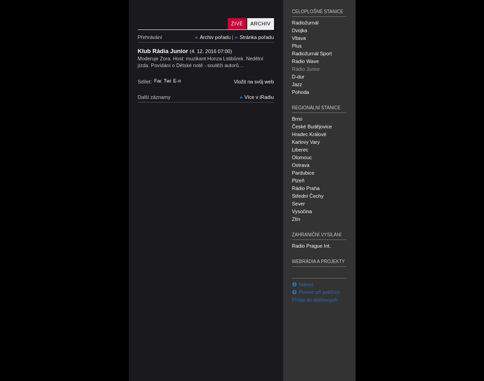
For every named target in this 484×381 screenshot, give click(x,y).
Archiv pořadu (215, 37)
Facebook (157, 80)
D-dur (298, 76)
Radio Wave (305, 61)
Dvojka (300, 30)
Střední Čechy (308, 196)
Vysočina (302, 211)
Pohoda (300, 92)
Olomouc (302, 157)
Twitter (167, 80)
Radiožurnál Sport (312, 53)
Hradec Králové (309, 134)
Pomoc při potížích (316, 292)
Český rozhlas (153, 373)
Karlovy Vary (306, 142)
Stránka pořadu (257, 37)
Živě (237, 23)
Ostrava (301, 165)
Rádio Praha (306, 188)
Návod (302, 284)
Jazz (297, 84)
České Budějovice (312, 126)
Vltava (299, 38)
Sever (298, 203)
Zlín (296, 219)
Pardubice (303, 173)
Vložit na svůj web (254, 81)
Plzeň (298, 180)
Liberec (300, 149)
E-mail (177, 80)
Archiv (260, 23)
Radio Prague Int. (311, 246)
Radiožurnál (305, 22)
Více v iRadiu (259, 97)
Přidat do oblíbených (314, 300)
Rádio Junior (181, 14)
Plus (297, 46)
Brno (297, 119)
